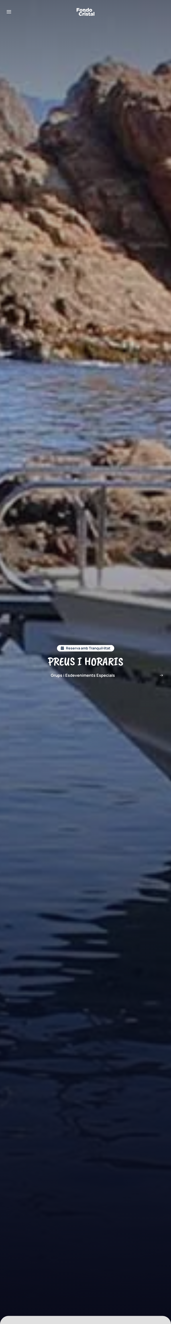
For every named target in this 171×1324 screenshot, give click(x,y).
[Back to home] (85, 12)
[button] (9, 12)
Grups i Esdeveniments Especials (83, 675)
